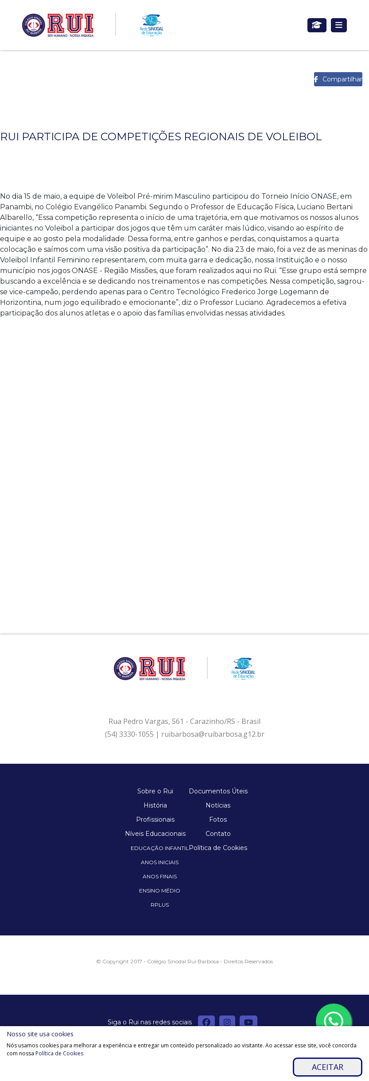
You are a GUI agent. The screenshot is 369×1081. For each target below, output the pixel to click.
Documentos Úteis (218, 791)
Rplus (160, 904)
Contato (218, 834)
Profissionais (155, 819)
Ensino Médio (159, 890)
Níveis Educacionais (155, 834)
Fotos (218, 819)
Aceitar (327, 1067)
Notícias (218, 805)
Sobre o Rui (155, 791)
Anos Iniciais (160, 862)
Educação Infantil (160, 848)
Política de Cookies (218, 848)
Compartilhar (342, 79)
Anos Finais (160, 876)
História (155, 805)
